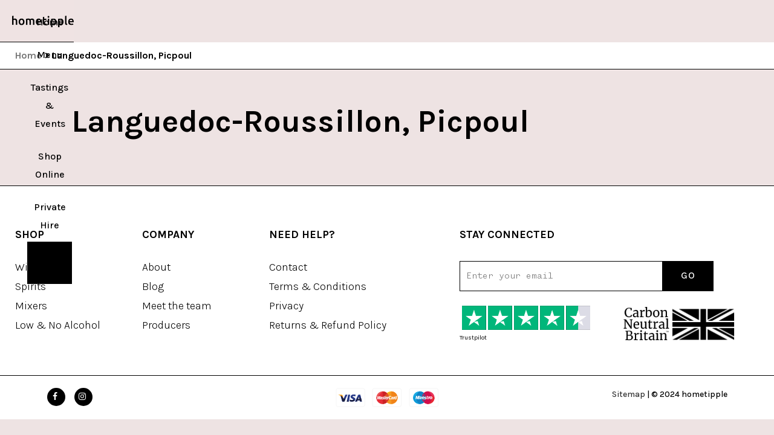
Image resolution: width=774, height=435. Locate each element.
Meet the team (177, 306)
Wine (27, 267)
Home (206, 22)
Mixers (31, 306)
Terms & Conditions (317, 286)
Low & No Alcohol (57, 325)
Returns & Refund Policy (327, 325)
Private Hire (449, 22)
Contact (288, 267)
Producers (166, 325)
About (156, 267)
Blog (153, 286)
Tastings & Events (306, 22)
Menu (243, 22)
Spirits (30, 286)
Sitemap (628, 394)
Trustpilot (473, 337)
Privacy (286, 306)
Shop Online (384, 22)
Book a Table (517, 22)
